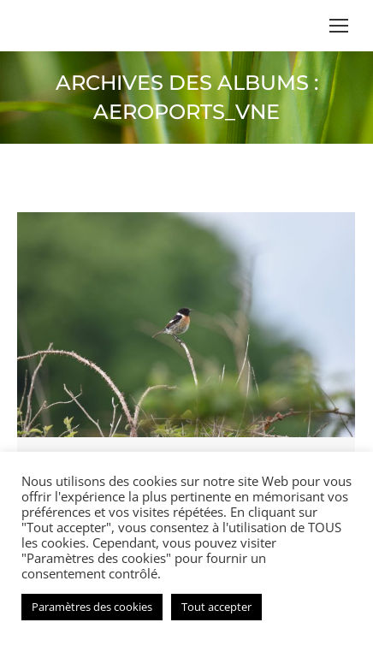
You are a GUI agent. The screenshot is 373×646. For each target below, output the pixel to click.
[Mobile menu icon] (339, 26)
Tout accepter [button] (216, 606)
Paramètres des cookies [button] (92, 606)
